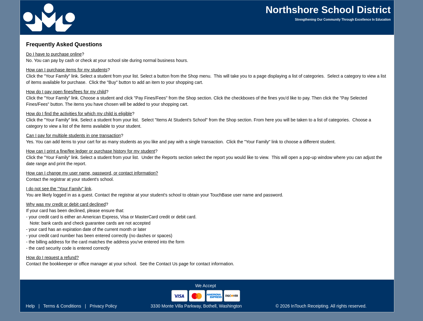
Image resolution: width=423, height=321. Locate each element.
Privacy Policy (103, 305)
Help (30, 305)
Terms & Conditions (62, 305)
